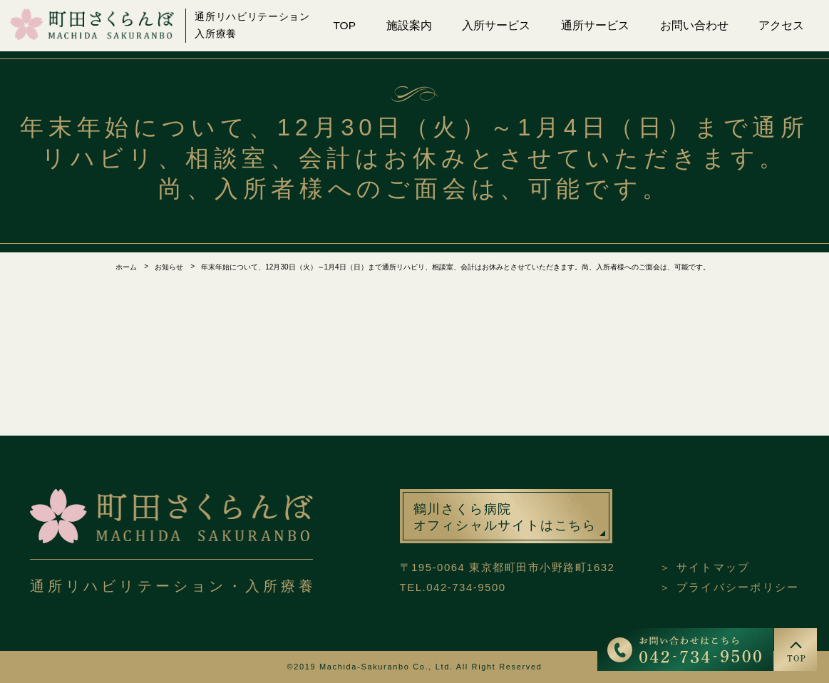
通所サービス (595, 25)
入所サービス (496, 25)
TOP (344, 25)
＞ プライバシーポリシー (729, 587)
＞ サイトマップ (704, 567)
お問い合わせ (694, 25)
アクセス (781, 25)
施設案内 (409, 25)
